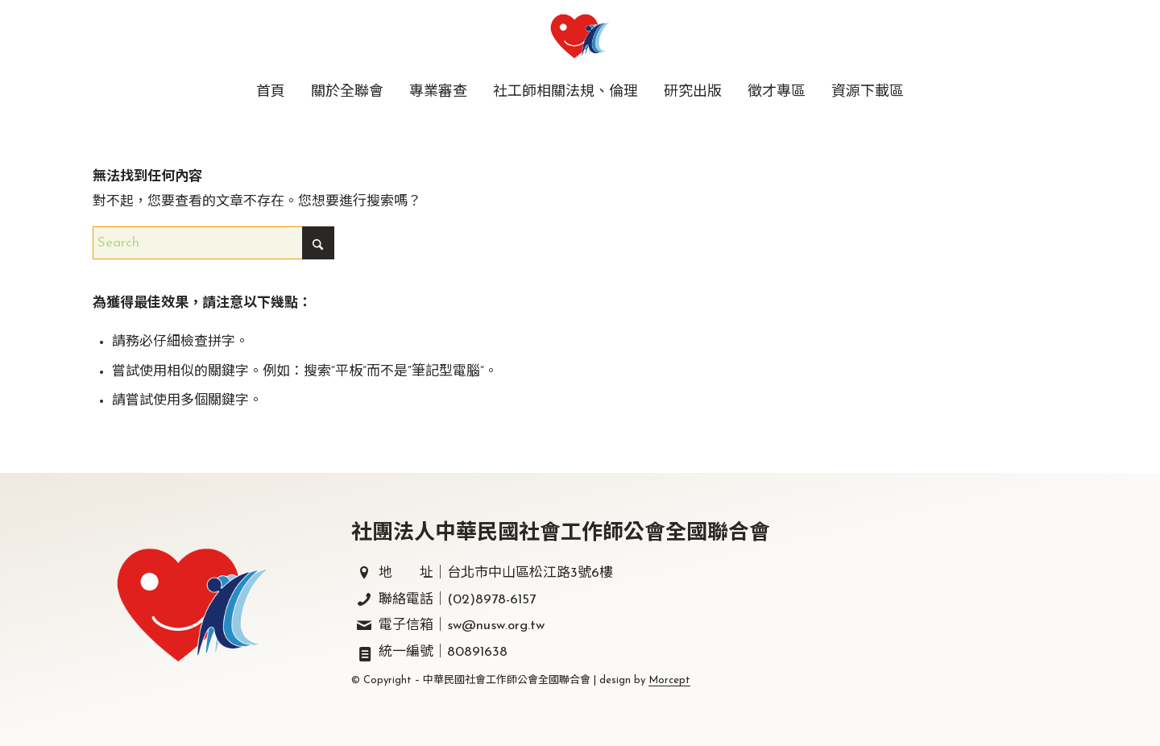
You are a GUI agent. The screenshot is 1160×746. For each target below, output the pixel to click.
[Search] (213, 242)
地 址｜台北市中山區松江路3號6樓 (496, 573)
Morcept (669, 680)
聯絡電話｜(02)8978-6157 (457, 600)
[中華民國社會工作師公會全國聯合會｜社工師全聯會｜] (580, 36)
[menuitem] (270, 93)
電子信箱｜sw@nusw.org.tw (462, 625)
